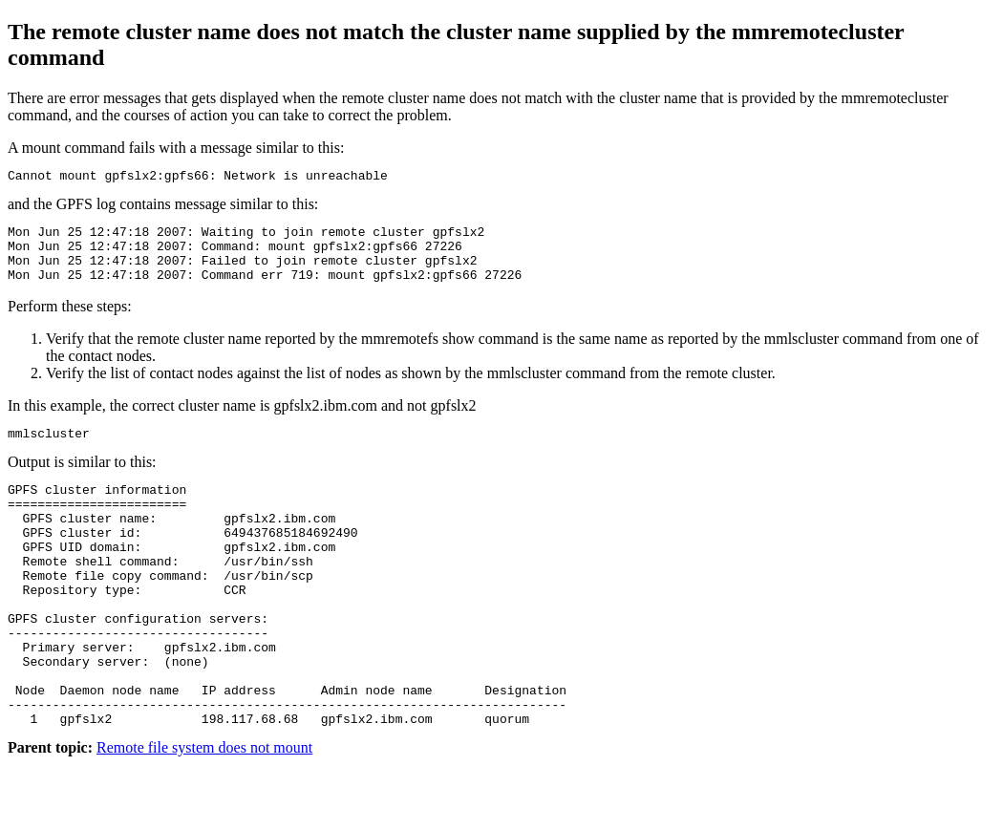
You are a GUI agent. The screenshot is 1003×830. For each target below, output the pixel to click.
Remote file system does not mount (204, 813)
